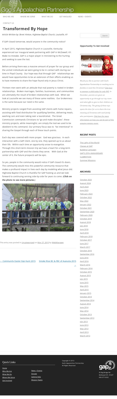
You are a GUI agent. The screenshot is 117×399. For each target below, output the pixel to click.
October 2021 (86, 208)
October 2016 (86, 250)
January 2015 (85, 293)
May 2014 (84, 311)
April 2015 (84, 289)
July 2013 (84, 321)
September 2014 (87, 300)
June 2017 (84, 243)
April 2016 (84, 261)
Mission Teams (36, 380)
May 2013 (84, 328)
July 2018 (84, 225)
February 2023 (86, 194)
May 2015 (84, 286)
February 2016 (86, 268)
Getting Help (36, 377)
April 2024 (84, 186)
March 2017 (85, 247)
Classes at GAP (86, 146)
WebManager (58, 242)
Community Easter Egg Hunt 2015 (18, 261)
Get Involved (65, 16)
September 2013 (87, 318)
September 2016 (87, 254)
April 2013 (84, 332)
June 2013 (84, 325)
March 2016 (85, 264)
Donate (34, 374)
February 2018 (86, 236)
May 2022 (84, 201)
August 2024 (85, 183)
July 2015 (84, 279)
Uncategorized (28, 242)
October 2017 (86, 240)
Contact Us (8, 23)
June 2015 (84, 282)
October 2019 (86, 218)
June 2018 (84, 229)
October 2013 (86, 314)
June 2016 (84, 257)
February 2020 (86, 215)
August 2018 (85, 222)
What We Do (47, 16)
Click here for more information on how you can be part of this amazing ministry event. (97, 120)
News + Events (84, 16)
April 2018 (84, 233)
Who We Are (8, 16)
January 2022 (85, 204)
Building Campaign (88, 149)
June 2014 (84, 307)
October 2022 (86, 197)
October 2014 (86, 296)
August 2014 (85, 304)
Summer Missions (88, 160)
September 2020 (87, 211)
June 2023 (84, 190)
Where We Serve (27, 16)
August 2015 (85, 275)
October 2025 (86, 179)
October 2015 (86, 272)
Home (4, 368)
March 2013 (85, 335)
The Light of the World (89, 142)
